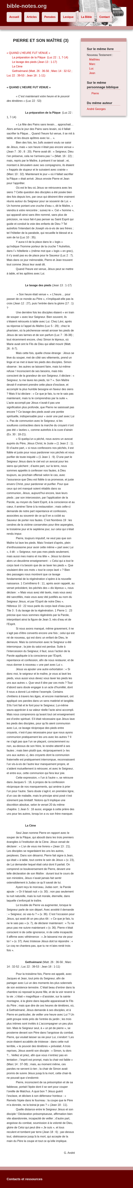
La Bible (86, 16)
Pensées (50, 16)
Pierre (95, 93)
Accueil (14, 16)
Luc (91, 68)
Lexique (68, 16)
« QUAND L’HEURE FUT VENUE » (28, 52)
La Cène (17, 66)
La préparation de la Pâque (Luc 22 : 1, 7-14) (40, 57)
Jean (92, 73)
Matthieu (94, 59)
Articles (32, 16)
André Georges (96, 109)
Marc (92, 64)
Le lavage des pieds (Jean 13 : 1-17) (34, 61)
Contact (104, 16)
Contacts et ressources (24, 1179)
